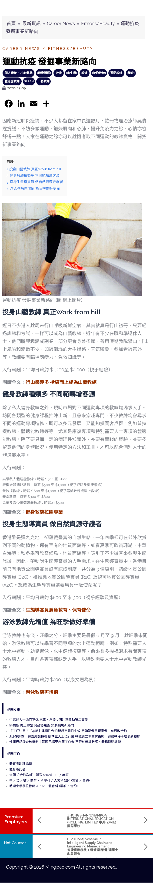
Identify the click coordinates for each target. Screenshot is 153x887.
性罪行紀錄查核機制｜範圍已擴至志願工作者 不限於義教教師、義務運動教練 (65, 742)
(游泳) (59, 73)
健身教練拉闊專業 (44, 512)
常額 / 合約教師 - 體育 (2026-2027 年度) (39, 775)
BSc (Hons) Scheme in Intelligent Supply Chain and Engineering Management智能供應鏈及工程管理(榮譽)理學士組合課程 (63, 846)
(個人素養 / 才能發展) (18, 73)
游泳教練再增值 (42, 692)
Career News (61, 23)
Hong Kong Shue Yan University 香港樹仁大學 (121, 856)
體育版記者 (17, 769)
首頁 (11, 23)
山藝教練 (43, 81)
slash (29, 81)
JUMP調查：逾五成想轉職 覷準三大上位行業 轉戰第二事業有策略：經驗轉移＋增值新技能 (74, 736)
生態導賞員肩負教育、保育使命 (58, 610)
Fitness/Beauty (98, 23)
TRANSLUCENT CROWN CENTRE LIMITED (115, 817)
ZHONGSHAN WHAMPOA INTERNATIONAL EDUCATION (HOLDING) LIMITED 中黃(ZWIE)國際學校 (62, 820)
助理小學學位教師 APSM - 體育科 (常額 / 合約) (43, 786)
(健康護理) (44, 73)
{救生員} (71, 73)
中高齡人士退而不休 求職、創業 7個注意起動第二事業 (48, 720)
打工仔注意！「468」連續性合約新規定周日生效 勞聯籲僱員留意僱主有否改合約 (68, 731)
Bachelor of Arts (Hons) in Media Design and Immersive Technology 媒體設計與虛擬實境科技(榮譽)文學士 (121, 844)
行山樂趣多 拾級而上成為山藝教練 (61, 382)
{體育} (131, 73)
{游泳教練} (99, 73)
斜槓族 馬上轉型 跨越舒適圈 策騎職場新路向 (41, 725)
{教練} (84, 73)
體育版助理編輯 (20, 764)
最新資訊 (31, 23)
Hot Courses (15, 843)
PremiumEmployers (15, 819)
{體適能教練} (12, 81)
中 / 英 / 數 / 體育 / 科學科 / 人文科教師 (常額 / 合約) (49, 780)
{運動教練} (116, 73)
